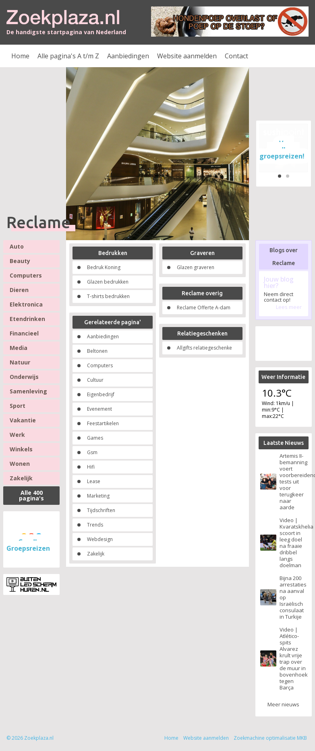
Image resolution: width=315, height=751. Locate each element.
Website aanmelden (187, 55)
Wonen (20, 463)
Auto (17, 246)
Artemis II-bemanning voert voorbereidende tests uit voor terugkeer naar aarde (293, 481)
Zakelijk (21, 478)
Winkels (21, 449)
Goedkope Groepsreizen (28, 545)
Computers (26, 275)
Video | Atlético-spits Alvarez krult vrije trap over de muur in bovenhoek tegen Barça (293, 658)
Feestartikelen (103, 423)
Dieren (19, 290)
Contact (236, 55)
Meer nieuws (283, 704)
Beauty (20, 261)
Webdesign (100, 539)
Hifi (91, 466)
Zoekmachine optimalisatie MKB (270, 738)
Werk (17, 434)
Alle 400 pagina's (31, 495)
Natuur (20, 362)
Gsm (92, 452)
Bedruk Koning (103, 267)
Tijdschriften (101, 510)
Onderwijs (24, 377)
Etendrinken (27, 319)
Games (95, 437)
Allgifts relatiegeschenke (204, 347)
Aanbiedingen (128, 55)
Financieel (24, 333)
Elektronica (26, 304)
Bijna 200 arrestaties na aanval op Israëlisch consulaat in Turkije (293, 597)
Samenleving (28, 391)
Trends (95, 524)
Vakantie (23, 420)
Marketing (98, 495)
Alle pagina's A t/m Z (68, 55)
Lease (93, 481)
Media (18, 348)
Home (20, 55)
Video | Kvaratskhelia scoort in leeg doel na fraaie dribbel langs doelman (293, 542)
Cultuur (95, 380)
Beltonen (97, 351)
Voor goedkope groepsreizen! (282, 149)
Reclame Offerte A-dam (203, 307)
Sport (17, 405)
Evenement (99, 408)
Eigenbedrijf (100, 394)
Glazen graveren (195, 267)
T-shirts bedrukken (108, 296)
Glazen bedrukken (107, 281)
